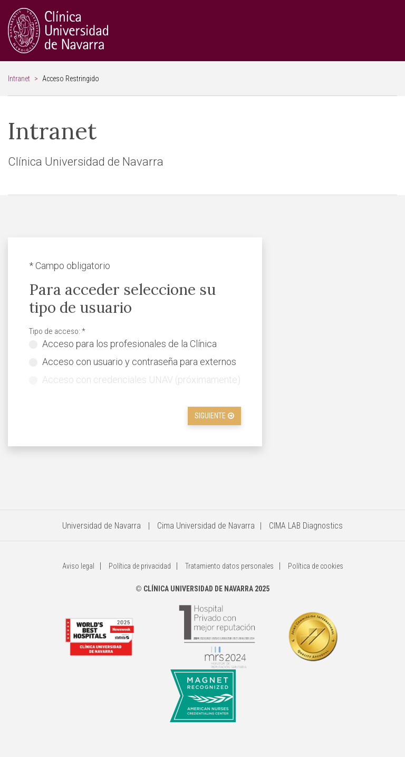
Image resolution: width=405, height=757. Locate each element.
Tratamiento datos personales (229, 566)
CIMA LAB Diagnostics (306, 526)
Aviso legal (78, 566)
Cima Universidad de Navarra (206, 526)
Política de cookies (315, 566)
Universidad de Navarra (101, 526)
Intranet (19, 78)
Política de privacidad (140, 566)
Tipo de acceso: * (57, 331)
